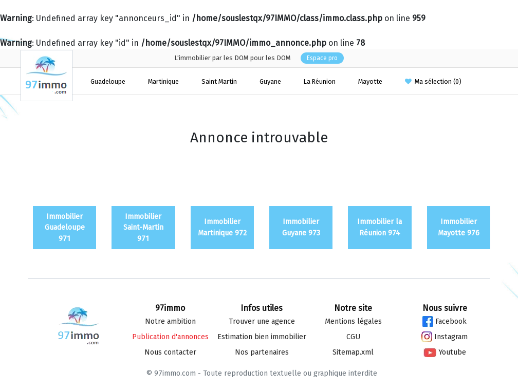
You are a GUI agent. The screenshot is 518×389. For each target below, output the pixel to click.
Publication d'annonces (170, 336)
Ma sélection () (433, 81)
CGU (353, 336)
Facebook (444, 321)
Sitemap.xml (353, 352)
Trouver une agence (262, 321)
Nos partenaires (262, 352)
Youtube (444, 352)
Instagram (444, 336)
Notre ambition (170, 321)
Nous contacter (170, 352)
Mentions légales (353, 321)
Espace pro (322, 58)
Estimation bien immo (261, 336)
